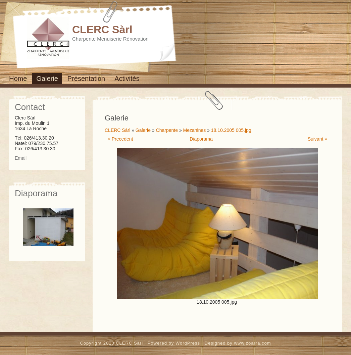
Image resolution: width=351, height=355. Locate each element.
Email (21, 158)
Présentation (86, 78)
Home (18, 78)
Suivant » (317, 139)
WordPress (188, 343)
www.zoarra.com (252, 343)
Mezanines (194, 130)
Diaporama (201, 139)
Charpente (167, 130)
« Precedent (120, 139)
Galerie (47, 78)
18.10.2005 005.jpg (231, 130)
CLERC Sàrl (102, 29)
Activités (126, 78)
